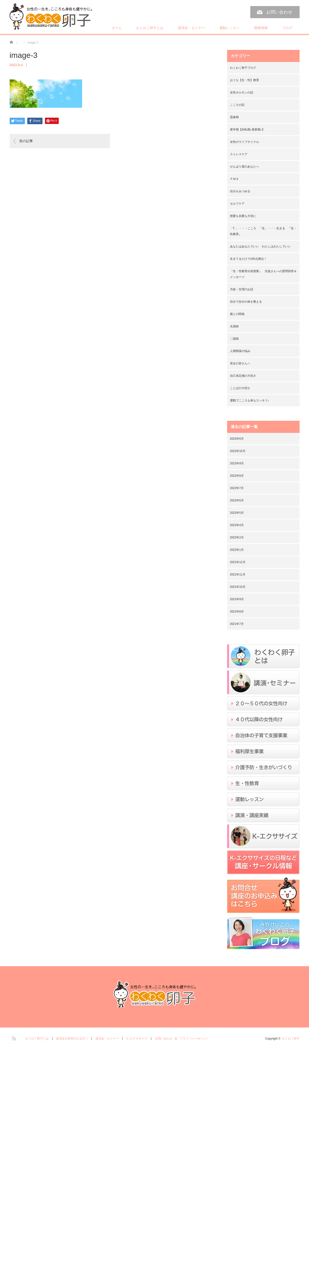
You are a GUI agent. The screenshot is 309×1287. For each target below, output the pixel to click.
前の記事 (26, 141)
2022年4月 (237, 525)
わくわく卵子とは (149, 28)
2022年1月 (237, 550)
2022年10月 (237, 451)
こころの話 (237, 105)
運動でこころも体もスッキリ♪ (249, 400)
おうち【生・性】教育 (244, 80)
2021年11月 (237, 574)
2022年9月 (237, 463)
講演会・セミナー (191, 28)
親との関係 (237, 314)
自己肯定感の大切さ (243, 375)
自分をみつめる (240, 191)
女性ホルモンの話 (241, 92)
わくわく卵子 (291, 1038)
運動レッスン (229, 28)
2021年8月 (237, 611)
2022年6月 (237, 500)
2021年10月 (237, 587)
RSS (13, 1037)
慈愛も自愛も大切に (243, 216)
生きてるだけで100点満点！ (248, 258)
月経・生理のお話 (241, 289)
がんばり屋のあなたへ (244, 166)
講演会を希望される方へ (72, 1038)
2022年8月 (237, 475)
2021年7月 (237, 624)
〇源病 (234, 338)
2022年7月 (237, 488)
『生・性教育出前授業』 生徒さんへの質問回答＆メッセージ (263, 274)
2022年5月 (237, 512)
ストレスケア (238, 154)
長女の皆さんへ (240, 363)
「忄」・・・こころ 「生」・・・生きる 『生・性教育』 (263, 231)
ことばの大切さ (240, 388)
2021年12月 (237, 562)
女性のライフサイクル (244, 142)
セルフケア (237, 203)
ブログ (287, 28)
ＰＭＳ (234, 179)
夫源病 (234, 326)
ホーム (117, 28)
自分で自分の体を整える (246, 301)
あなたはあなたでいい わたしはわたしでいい (260, 246)
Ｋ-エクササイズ (136, 1038)
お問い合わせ (279, 12)
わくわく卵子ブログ (243, 67)
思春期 (234, 117)
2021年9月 (237, 599)
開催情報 (261, 28)
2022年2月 (237, 537)
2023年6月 (237, 438)
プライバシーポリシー (194, 1038)
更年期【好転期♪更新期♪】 (247, 129)
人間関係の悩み (240, 351)
